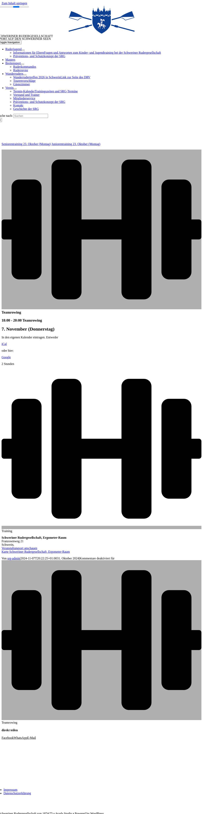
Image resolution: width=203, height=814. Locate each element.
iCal (4, 344)
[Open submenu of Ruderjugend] (23, 50)
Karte (36, 551)
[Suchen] (30, 116)
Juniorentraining (76, 144)
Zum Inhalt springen (14, 3)
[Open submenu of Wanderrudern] (24, 74)
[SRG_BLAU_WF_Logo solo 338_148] (102, 33)
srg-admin (13, 558)
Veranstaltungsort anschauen (19, 548)
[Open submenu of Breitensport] (22, 64)
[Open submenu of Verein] (15, 88)
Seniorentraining (26, 144)
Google (6, 357)
